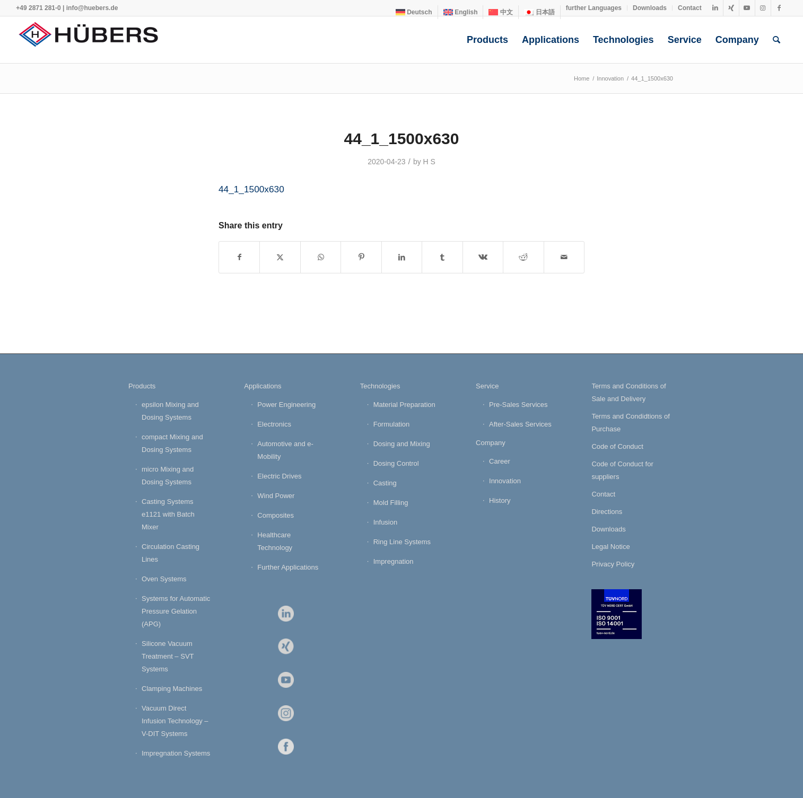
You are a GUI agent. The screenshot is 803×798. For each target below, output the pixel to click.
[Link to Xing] (731, 8)
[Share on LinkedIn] (402, 257)
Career (499, 461)
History (499, 500)
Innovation (505, 481)
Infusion (385, 522)
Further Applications (287, 567)
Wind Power (275, 496)
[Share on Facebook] (239, 257)
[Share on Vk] (483, 257)
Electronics (274, 424)
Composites (275, 515)
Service (487, 386)
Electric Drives (279, 476)
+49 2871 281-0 (38, 8)
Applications (262, 386)
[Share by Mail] (564, 257)
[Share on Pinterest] (361, 257)
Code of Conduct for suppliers (622, 470)
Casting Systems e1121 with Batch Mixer (168, 514)
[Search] (776, 39)
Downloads (650, 8)
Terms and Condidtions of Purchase (630, 422)
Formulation (391, 424)
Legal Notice (610, 547)
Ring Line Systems (402, 542)
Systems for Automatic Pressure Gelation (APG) (176, 611)
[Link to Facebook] (779, 8)
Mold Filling (390, 503)
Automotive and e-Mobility (285, 450)
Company (490, 443)
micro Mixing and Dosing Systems (168, 475)
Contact (690, 8)
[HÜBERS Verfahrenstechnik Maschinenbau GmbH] (95, 39)
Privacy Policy (612, 564)
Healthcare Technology (274, 541)
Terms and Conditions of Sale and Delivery (628, 392)
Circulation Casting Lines (170, 553)
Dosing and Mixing (401, 444)
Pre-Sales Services (518, 405)
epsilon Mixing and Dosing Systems (170, 411)
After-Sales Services (520, 424)
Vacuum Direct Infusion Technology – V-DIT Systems (175, 721)
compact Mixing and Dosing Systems (172, 443)
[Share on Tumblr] (442, 257)
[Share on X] (280, 257)
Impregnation (393, 561)
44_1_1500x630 (251, 189)
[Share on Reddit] (523, 257)
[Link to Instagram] (763, 8)
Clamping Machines (172, 689)
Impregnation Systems (176, 753)
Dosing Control (396, 463)
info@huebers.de (92, 8)
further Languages (594, 8)
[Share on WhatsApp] (321, 257)
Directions (606, 512)
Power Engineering (286, 405)
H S (429, 161)
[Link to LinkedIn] (715, 8)
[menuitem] (414, 12)
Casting (385, 483)
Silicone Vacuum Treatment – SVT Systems (168, 656)
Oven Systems (164, 579)
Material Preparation (404, 405)
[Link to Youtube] (747, 8)
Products (141, 386)
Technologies (380, 386)
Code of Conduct (617, 446)
